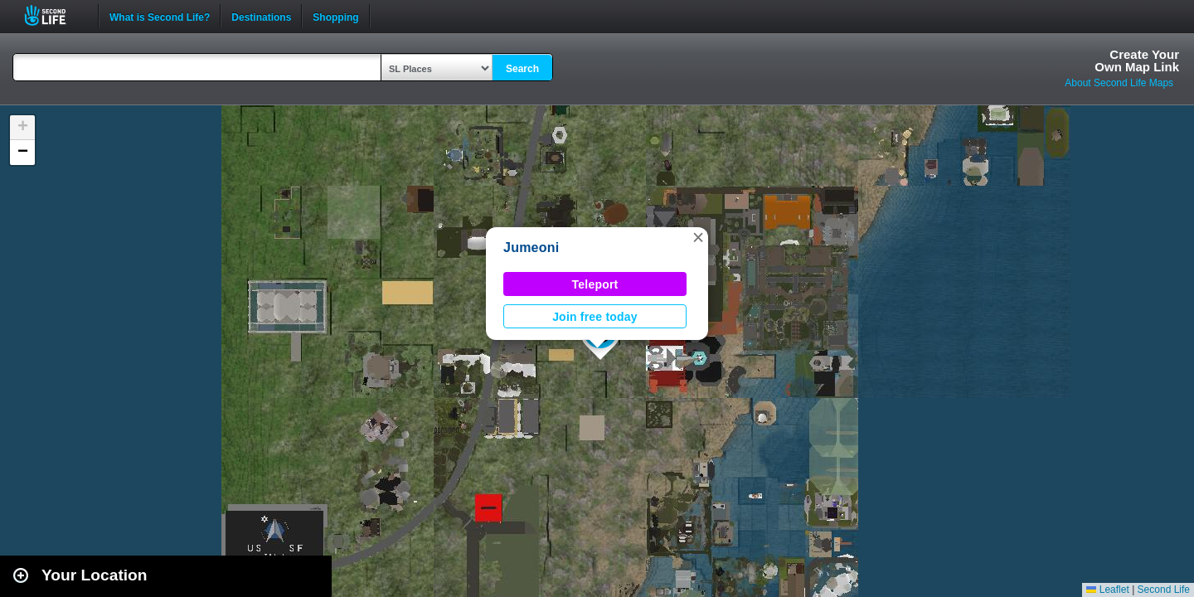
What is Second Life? (159, 16)
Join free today (595, 316)
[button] (698, 237)
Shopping (335, 16)
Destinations (261, 16)
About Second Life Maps (1119, 83)
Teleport (595, 284)
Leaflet (1107, 589)
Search (522, 69)
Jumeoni (531, 247)
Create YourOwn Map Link (1136, 60)
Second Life (54, 15)
